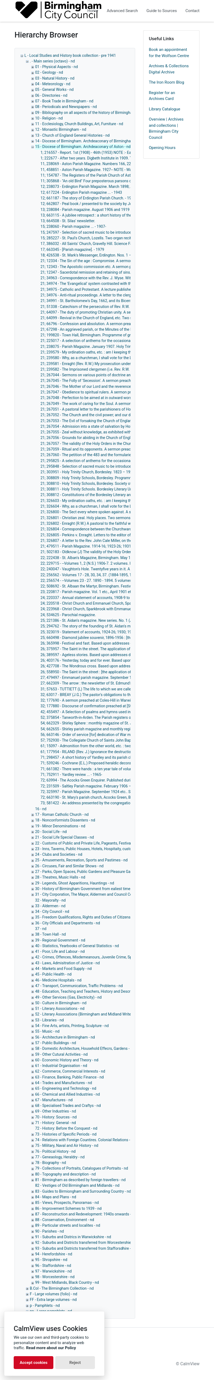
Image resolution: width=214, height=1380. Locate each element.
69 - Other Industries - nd (55, 1111)
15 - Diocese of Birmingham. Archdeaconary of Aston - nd (83, 146)
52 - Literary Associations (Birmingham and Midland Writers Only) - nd (93, 1014)
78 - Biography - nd (50, 1162)
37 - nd (40, 929)
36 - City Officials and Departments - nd (67, 923)
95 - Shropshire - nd (51, 1260)
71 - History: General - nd (55, 1123)
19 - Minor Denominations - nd (60, 826)
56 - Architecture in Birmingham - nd (65, 1037)
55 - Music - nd (47, 1031)
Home (92, 10)
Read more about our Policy (51, 1347)
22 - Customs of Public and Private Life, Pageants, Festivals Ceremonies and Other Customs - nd (115, 843)
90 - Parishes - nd (49, 1231)
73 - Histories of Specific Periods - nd (66, 1134)
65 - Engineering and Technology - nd (65, 1088)
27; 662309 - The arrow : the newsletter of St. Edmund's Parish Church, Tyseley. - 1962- (111, 683)
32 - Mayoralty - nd (50, 900)
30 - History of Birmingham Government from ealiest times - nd (87, 889)
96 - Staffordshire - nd (53, 1265)
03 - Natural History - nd (54, 78)
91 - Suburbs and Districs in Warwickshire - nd (73, 1237)
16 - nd (40, 809)
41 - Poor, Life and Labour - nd (60, 951)
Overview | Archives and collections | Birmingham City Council (166, 128)
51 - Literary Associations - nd (59, 1008)
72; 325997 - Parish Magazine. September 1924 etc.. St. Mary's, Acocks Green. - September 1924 (120, 792)
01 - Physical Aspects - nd (56, 67)
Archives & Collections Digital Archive (169, 69)
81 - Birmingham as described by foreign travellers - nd (80, 1180)
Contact (193, 10)
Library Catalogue (164, 109)
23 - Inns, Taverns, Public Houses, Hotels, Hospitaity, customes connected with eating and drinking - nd (120, 849)
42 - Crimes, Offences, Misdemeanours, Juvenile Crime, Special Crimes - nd (97, 957)
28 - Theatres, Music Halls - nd (60, 877)
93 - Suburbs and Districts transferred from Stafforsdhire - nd (85, 1248)
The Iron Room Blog (166, 82)
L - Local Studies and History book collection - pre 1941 (70, 55)
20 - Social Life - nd (51, 832)
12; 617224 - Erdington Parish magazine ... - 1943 (81, 192)
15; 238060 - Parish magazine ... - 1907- (73, 226)
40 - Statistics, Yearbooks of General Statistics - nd (77, 946)
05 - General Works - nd (54, 89)
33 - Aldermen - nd (50, 906)
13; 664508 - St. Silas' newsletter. (67, 221)
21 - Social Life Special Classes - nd (64, 837)
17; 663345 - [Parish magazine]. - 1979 (72, 249)
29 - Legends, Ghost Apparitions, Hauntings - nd (74, 883)
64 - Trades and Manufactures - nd (63, 1083)
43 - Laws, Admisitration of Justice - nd (67, 963)
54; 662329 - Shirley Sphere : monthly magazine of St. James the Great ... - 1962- (107, 723)
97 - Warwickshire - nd (53, 1271)
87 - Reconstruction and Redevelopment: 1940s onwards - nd (85, 1214)
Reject (75, 1362)
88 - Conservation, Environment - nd (64, 1220)
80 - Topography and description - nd (65, 1174)
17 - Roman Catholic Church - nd (62, 814)
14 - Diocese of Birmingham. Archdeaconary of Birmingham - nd (88, 141)
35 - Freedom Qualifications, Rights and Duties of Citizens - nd (86, 917)
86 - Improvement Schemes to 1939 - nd (68, 1208)
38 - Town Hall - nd (50, 934)
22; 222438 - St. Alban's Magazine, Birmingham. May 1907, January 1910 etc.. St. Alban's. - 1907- (120, 558)
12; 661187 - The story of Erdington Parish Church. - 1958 (87, 198)
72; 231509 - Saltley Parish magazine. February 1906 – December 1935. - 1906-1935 (110, 786)
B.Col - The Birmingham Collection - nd (62, 1288)
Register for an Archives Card (162, 95)
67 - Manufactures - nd (54, 1100)
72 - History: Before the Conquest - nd (66, 1128)
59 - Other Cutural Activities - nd (61, 1054)
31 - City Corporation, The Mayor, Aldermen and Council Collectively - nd (94, 894)
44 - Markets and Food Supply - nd (63, 968)
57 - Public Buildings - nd (55, 1043)
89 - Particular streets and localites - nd (67, 1225)
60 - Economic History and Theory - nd (66, 1060)
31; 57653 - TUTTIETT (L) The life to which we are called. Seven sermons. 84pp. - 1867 (111, 689)
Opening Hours (162, 147)
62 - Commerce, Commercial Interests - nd (70, 1071)
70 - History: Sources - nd (56, 1117)
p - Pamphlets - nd (45, 1305)
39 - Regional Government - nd (60, 940)
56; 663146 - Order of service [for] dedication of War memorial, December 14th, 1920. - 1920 (116, 734)
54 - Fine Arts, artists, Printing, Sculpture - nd (72, 1026)
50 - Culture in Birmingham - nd (60, 1003)
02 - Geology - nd (49, 72)
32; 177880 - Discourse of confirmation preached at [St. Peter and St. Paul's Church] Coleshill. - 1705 (123, 706)
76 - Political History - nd (55, 1151)
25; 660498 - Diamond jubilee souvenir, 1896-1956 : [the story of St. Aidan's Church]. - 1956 (115, 637)
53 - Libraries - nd (49, 1020)
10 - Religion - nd (49, 118)
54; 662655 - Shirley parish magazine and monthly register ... (90, 729)
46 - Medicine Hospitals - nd (58, 980)
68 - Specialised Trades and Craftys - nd (68, 1105)
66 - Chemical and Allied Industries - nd (67, 1094)
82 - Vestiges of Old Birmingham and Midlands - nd (77, 1185)
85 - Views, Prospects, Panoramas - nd (67, 1202)
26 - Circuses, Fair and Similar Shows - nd (69, 866)
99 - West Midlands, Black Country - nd (67, 1282)
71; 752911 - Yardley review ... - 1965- (71, 774)
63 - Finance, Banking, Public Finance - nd (69, 1077)
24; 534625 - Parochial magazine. (68, 615)
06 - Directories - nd (51, 95)
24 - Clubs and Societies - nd (58, 854)
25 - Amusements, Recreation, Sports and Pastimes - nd (81, 860)
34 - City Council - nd (52, 911)
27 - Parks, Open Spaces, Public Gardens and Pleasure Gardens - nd (91, 871)
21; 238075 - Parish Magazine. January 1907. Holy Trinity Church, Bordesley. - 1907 (109, 346)
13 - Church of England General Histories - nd (72, 135)
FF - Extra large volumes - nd (53, 1299)
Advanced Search (122, 10)
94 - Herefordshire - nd (53, 1254)
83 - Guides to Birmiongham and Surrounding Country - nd (83, 1191)
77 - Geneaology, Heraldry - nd (59, 1157)
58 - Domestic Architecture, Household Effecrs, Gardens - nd (85, 1048)
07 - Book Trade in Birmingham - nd (64, 101)
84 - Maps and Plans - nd (55, 1197)
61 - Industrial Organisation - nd (61, 1065)
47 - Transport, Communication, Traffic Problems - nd (79, 986)
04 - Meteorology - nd (52, 84)
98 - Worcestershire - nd (55, 1277)
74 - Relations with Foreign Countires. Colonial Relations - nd (85, 1140)
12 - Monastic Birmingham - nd (60, 129)
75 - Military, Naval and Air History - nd (66, 1145)
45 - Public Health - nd (53, 974)
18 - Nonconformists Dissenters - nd (65, 820)
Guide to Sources (161, 10)
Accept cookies (33, 1362)
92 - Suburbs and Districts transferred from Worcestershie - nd (86, 1242)
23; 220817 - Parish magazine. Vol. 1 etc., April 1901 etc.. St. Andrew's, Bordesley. (107, 592)
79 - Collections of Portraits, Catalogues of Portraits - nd (81, 1168)
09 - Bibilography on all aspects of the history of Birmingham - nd (89, 112)
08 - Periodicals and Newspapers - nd (66, 107)
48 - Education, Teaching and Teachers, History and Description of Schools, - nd (100, 991)
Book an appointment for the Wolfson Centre (169, 52)
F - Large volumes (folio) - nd (53, 1294)
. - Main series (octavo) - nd (52, 61)
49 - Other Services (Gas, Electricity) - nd (68, 997)
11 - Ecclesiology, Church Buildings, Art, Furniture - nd (79, 124)
